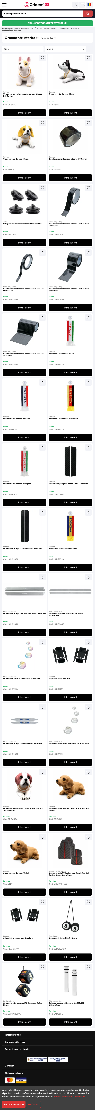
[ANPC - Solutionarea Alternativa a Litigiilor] (37, 1059)
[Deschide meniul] (4, 4)
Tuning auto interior (68, 28)
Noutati (50, 49)
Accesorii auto (27, 28)
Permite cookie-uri (14, 1104)
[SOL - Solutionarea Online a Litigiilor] (58, 1059)
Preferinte (33, 1104)
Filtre (6, 49)
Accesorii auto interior (47, 28)
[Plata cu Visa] (21, 1080)
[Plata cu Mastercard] (10, 1080)
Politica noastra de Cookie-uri (69, 1096)
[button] (75, 4)
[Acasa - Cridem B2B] (40, 4)
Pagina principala (10, 28)
